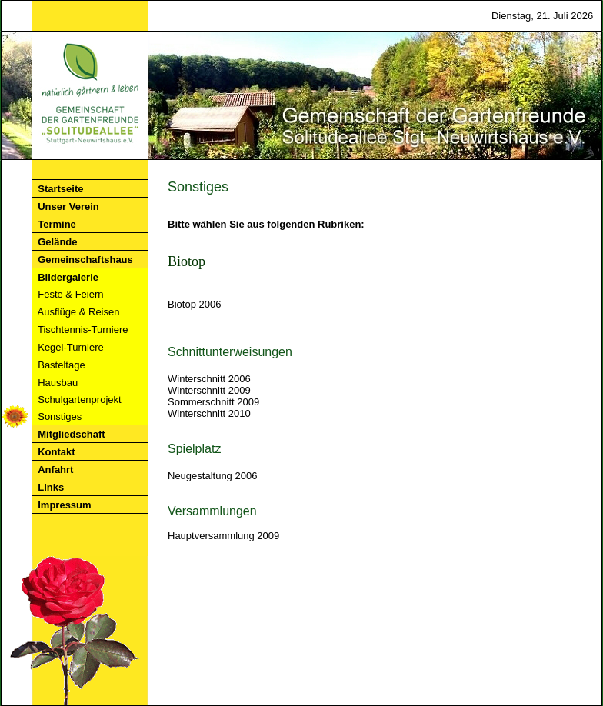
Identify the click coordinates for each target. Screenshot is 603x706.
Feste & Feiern (84, 294)
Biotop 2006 (194, 304)
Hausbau (84, 382)
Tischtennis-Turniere (87, 329)
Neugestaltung (200, 475)
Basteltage (83, 365)
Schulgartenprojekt (86, 399)
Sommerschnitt (201, 402)
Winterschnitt (196, 379)
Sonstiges (83, 416)
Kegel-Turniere (86, 347)
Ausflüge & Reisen (85, 312)
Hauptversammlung (211, 535)
